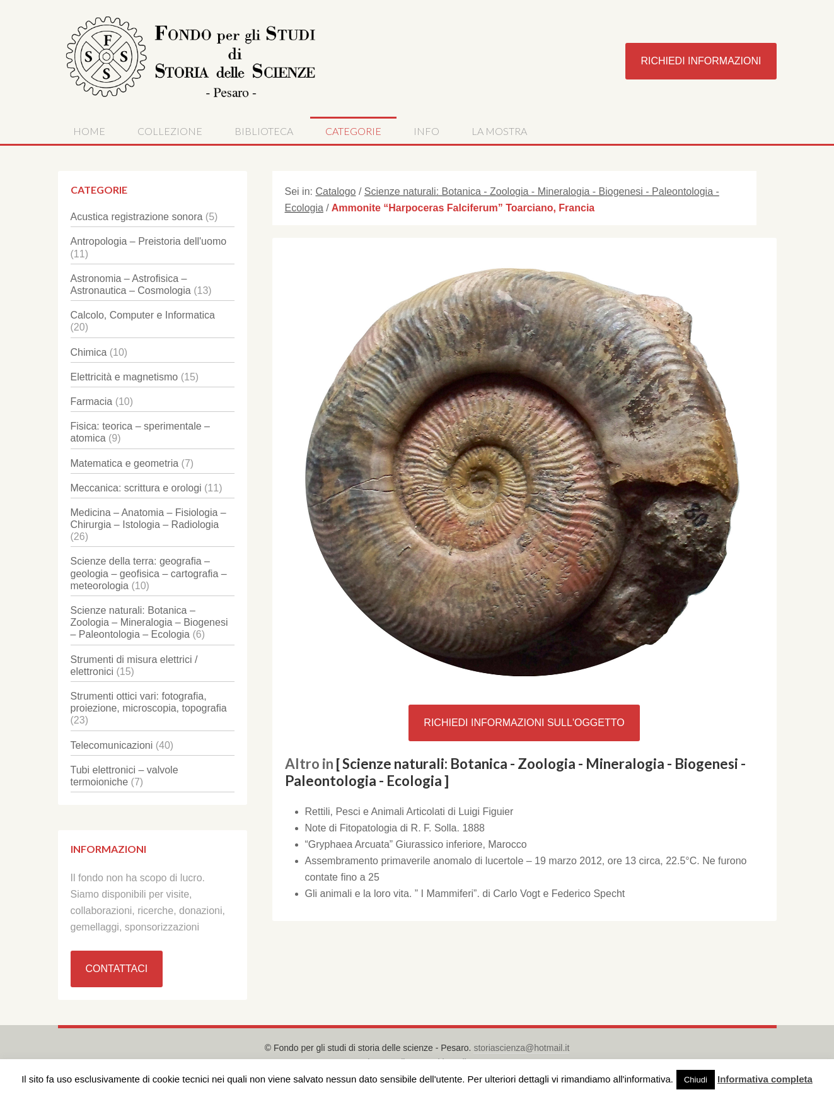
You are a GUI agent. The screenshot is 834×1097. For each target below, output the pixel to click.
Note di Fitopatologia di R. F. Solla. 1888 (395, 828)
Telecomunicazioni (112, 745)
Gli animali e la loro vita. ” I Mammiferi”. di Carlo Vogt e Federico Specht (465, 893)
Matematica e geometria (125, 463)
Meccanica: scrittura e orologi (136, 488)
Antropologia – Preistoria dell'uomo (149, 241)
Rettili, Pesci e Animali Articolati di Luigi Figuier (409, 811)
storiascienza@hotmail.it (521, 1048)
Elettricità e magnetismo (124, 377)
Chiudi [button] (695, 1079)
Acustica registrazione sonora (137, 216)
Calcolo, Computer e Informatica (143, 315)
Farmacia (92, 401)
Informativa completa (765, 1079)
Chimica (89, 352)
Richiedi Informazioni (700, 61)
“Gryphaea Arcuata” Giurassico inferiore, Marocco (416, 844)
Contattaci (117, 968)
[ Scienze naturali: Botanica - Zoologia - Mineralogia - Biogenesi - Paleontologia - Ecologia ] (515, 772)
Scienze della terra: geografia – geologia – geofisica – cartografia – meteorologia (149, 573)
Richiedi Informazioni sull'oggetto (524, 722)
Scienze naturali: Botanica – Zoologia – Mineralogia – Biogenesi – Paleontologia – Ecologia (149, 622)
